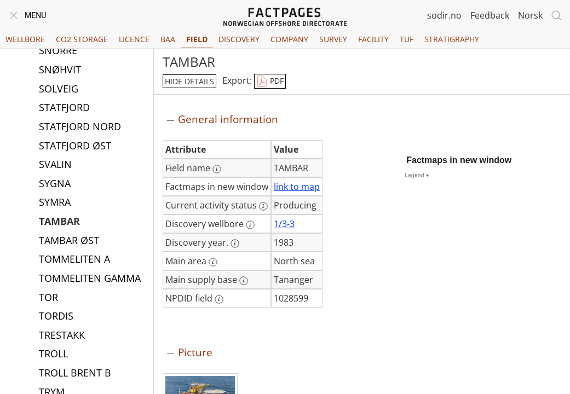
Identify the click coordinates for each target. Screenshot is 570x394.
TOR (48, 298)
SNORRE (58, 51)
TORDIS (56, 316)
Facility (373, 39)
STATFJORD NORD (80, 127)
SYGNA (55, 184)
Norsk (530, 15)
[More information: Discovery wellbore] (250, 225)
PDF (270, 82)
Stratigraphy (451, 39)
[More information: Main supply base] (243, 280)
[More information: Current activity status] (263, 206)
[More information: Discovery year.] (235, 243)
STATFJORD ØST (75, 146)
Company (289, 39)
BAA (167, 39)
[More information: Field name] (216, 169)
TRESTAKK (62, 336)
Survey (333, 39)
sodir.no (444, 15)
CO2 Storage (82, 39)
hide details (189, 81)
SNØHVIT (60, 70)
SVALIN (55, 165)
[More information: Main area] (213, 262)
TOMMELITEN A (74, 259)
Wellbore (25, 39)
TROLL (53, 354)
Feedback (489, 15)
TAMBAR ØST (69, 241)
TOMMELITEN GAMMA (90, 279)
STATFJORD (64, 108)
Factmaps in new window (458, 160)
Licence (134, 39)
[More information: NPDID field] (219, 299)
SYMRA (55, 203)
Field (197, 39)
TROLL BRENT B (75, 373)
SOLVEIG (58, 89)
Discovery (239, 39)
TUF (406, 39)
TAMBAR (59, 222)
